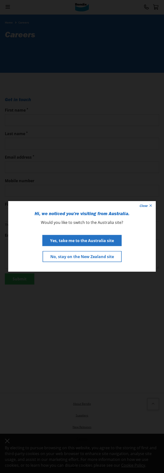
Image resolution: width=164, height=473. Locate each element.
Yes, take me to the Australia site (82, 240)
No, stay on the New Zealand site (82, 256)
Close (145, 206)
